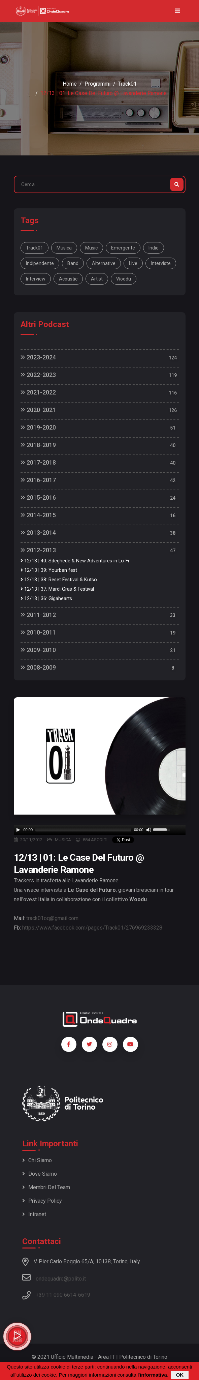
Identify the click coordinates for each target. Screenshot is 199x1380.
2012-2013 (38, 550)
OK (180, 1375)
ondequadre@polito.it (54, 1277)
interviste (161, 263)
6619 (84, 1295)
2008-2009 (38, 667)
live (133, 263)
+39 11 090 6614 (56, 1295)
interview (35, 279)
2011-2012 (38, 614)
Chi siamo (37, 1160)
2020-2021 (38, 409)
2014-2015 (38, 515)
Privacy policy (42, 1201)
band (72, 263)
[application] (100, 830)
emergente (123, 248)
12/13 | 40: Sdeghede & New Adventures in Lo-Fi (75, 561)
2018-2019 (38, 444)
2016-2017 (38, 479)
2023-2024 (38, 357)
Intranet (34, 1214)
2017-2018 (38, 462)
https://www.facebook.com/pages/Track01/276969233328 (92, 927)
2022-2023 (38, 374)
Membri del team (46, 1187)
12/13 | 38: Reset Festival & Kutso (59, 580)
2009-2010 (38, 649)
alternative (103, 263)
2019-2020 (38, 427)
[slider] (83, 829)
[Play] (18, 829)
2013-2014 (38, 532)
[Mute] (149, 829)
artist (97, 279)
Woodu (123, 279)
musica (64, 248)
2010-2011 (38, 632)
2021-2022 (38, 392)
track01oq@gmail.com (52, 918)
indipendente (40, 263)
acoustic (68, 279)
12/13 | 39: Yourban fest (49, 570)
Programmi (97, 84)
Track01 (127, 84)
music (91, 248)
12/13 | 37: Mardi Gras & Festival (57, 589)
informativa (153, 1375)
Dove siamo (39, 1174)
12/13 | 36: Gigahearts (46, 598)
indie (153, 248)
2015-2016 (38, 497)
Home (70, 84)
